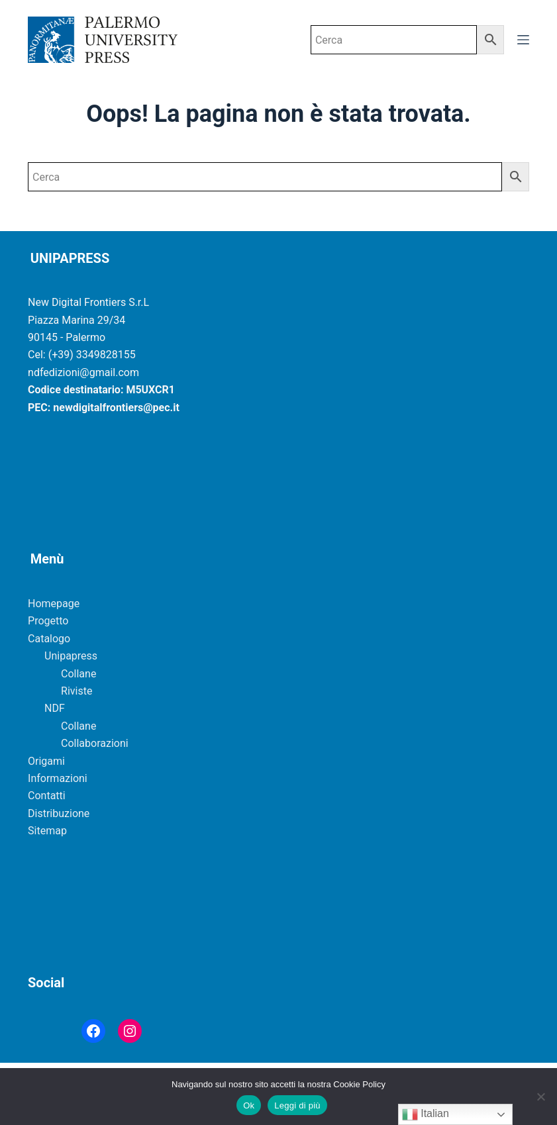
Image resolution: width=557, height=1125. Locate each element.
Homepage (53, 603)
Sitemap (47, 830)
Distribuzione (58, 813)
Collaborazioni (94, 743)
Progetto (48, 620)
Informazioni (57, 778)
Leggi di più (297, 1105)
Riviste (76, 691)
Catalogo (49, 638)
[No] (540, 1096)
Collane (78, 673)
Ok (248, 1105)
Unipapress (70, 656)
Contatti (47, 795)
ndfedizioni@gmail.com (83, 372)
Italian (425, 1114)
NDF (54, 708)
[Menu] (523, 40)
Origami (46, 761)
